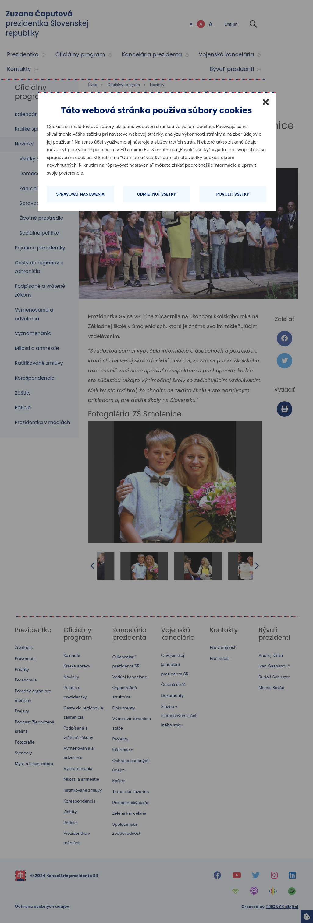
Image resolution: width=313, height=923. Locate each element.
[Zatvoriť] (265, 101)
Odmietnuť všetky (156, 194)
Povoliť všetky (232, 194)
